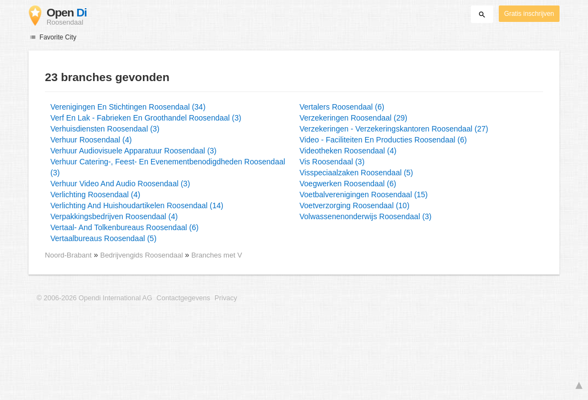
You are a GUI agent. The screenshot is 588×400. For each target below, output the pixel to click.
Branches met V (216, 255)
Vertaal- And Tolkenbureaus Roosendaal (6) (124, 227)
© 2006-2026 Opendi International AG (94, 298)
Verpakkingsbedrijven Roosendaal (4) (114, 216)
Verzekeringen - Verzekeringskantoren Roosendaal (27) (393, 128)
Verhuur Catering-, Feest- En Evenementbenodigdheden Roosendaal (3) (167, 167)
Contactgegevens (183, 298)
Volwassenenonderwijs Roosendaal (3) (365, 216)
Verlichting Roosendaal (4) (95, 194)
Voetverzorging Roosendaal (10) (354, 205)
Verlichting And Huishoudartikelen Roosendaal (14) (136, 205)
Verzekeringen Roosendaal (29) (353, 117)
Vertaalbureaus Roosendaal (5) (103, 238)
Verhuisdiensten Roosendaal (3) (104, 128)
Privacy (226, 298)
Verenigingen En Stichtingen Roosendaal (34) (127, 106)
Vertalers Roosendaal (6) (341, 106)
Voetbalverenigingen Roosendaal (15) (363, 194)
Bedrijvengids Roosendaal (142, 255)
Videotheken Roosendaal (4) (347, 150)
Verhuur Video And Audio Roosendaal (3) (120, 183)
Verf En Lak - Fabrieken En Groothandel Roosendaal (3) (145, 117)
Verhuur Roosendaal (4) (91, 139)
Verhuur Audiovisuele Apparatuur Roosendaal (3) (133, 150)
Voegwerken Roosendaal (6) (347, 183)
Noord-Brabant (68, 255)
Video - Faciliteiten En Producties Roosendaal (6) (383, 139)
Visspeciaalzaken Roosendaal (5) (356, 172)
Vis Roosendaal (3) (332, 161)
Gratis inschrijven (529, 14)
